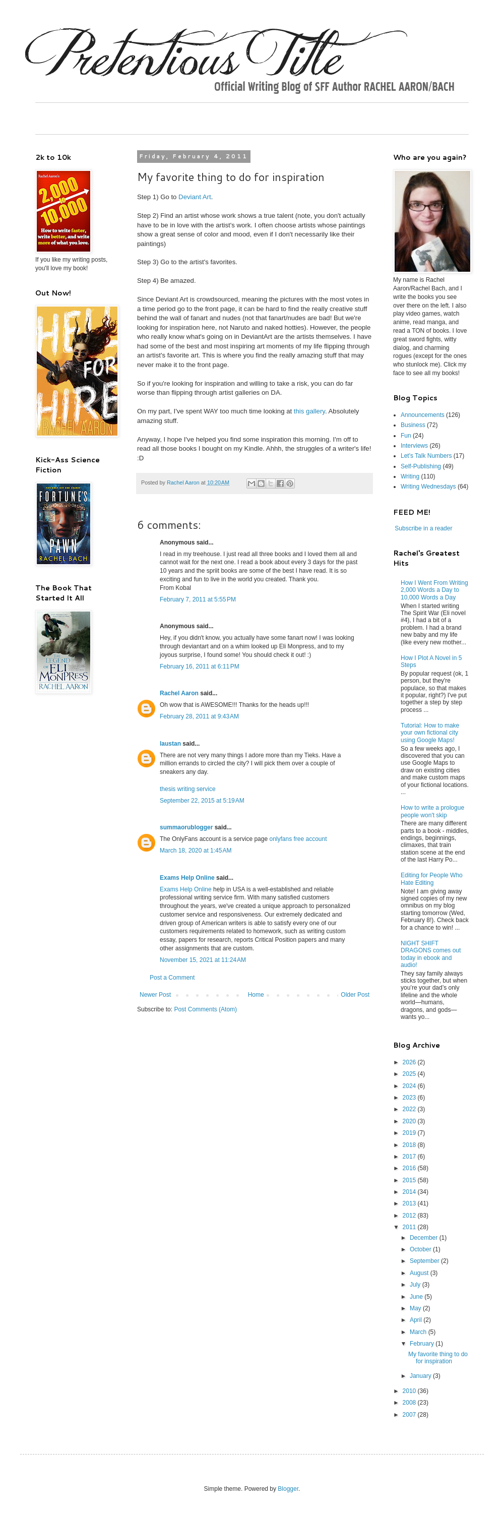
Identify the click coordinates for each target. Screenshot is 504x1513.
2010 (410, 1391)
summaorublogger (186, 827)
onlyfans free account (298, 838)
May (416, 1308)
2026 (410, 1062)
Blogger (288, 1488)
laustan (170, 743)
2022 (410, 1109)
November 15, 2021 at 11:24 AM (203, 959)
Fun (406, 435)
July (416, 1284)
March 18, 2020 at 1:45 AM (195, 850)
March (419, 1332)
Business (413, 425)
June (417, 1296)
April (416, 1319)
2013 (410, 1203)
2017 (410, 1156)
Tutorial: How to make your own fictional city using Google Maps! (430, 733)
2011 (410, 1227)
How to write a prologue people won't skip (432, 811)
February (422, 1343)
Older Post (355, 994)
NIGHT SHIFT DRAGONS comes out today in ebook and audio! (431, 954)
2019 (410, 1132)
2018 (410, 1144)
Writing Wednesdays (428, 486)
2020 (410, 1121)
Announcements (423, 414)
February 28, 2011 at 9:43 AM (199, 716)
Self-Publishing (421, 466)
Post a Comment (172, 977)
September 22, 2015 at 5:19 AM (202, 800)
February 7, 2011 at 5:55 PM (198, 599)
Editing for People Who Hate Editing (432, 879)
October (421, 1249)
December (424, 1237)
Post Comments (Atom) (205, 1009)
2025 (410, 1073)
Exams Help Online (187, 877)
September (425, 1260)
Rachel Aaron (179, 693)
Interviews (414, 445)
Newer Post (155, 994)
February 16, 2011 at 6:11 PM (199, 666)
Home (256, 994)
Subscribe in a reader (423, 528)
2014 (410, 1191)
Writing (410, 476)
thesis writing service (188, 789)
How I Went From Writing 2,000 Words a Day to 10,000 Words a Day (434, 590)
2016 (410, 1168)
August (420, 1273)
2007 (410, 1414)
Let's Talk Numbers (426, 455)
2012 (410, 1215)
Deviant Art (194, 197)
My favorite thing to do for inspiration (438, 1358)
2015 (410, 1180)
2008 (410, 1402)
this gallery (309, 411)
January (421, 1375)
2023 (410, 1097)
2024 (410, 1086)
